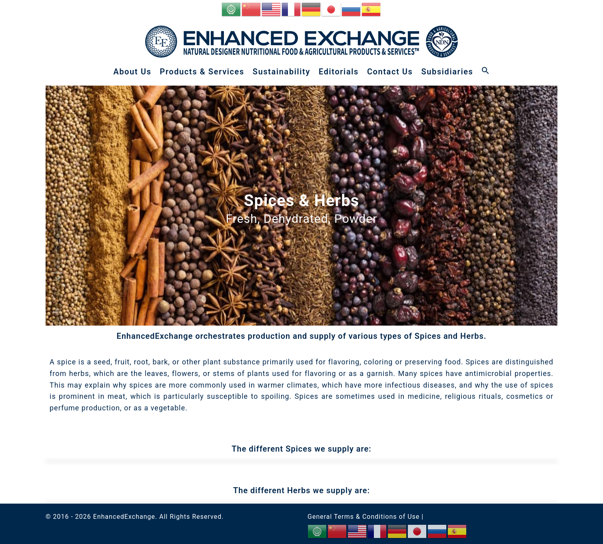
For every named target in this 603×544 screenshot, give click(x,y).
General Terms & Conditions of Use (363, 516)
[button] (485, 72)
